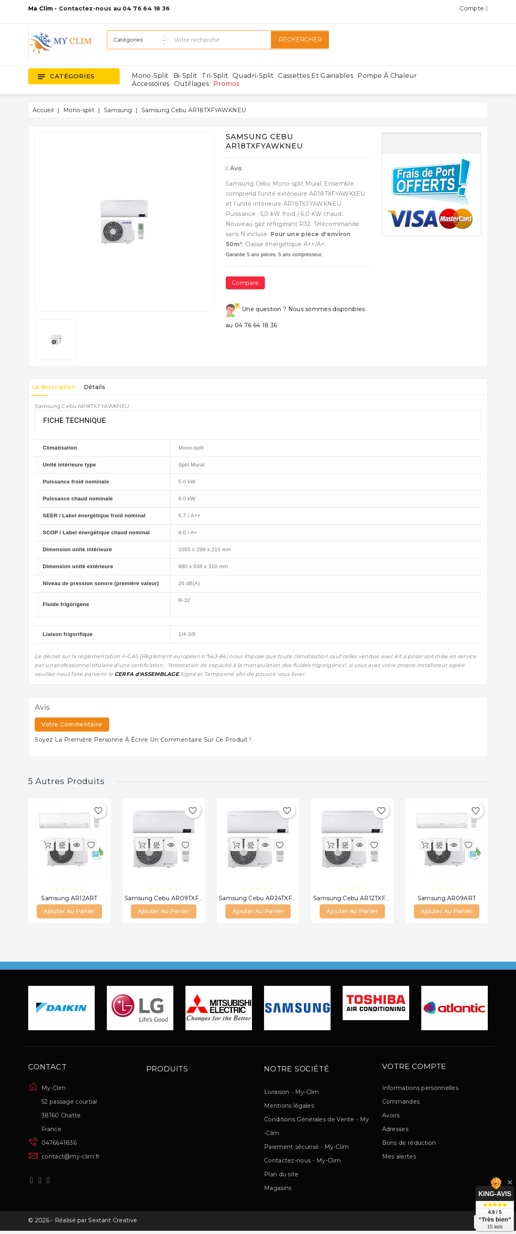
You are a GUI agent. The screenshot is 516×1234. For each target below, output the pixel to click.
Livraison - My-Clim (291, 1093)
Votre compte (414, 1068)
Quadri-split (253, 75)
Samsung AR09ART (447, 898)
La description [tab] (56, 387)
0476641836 (59, 1144)
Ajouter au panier (69, 912)
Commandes (401, 1102)
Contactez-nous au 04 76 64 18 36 (114, 8)
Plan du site (281, 1175)
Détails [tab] (103, 387)
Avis (234, 168)
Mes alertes (399, 1157)
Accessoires (150, 84)
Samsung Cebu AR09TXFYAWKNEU (177, 898)
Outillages (191, 84)
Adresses (395, 1130)
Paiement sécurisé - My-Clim (306, 1148)
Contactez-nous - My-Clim (302, 1161)
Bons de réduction (409, 1144)
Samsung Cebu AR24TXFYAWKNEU (271, 898)
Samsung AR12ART (69, 898)
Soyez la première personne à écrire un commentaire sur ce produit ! (143, 739)
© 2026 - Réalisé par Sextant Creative (82, 1223)
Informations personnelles (420, 1089)
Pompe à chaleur (387, 75)
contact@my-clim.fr (71, 1157)
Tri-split (215, 75)
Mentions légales (289, 1107)
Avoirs (391, 1116)
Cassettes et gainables (315, 75)
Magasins (277, 1189)
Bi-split (185, 75)
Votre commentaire (72, 724)
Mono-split (150, 75)
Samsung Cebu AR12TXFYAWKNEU (365, 898)
